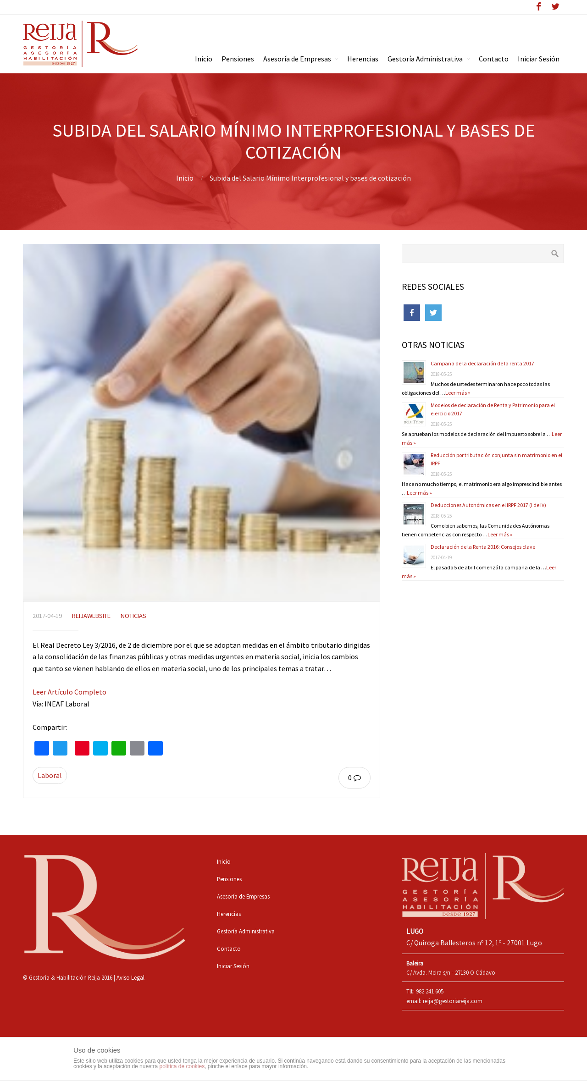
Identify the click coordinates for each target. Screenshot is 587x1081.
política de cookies (182, 1066)
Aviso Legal (130, 977)
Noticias (133, 616)
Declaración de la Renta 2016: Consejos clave (483, 546)
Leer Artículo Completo (69, 691)
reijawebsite (91, 616)
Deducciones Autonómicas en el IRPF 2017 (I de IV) (488, 505)
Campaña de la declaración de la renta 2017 (482, 363)
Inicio (185, 177)
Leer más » (458, 392)
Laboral (50, 775)
